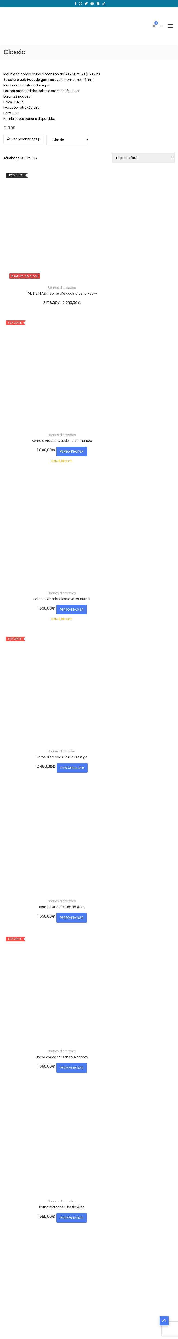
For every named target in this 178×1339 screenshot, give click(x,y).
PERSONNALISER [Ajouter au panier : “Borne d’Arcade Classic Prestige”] (33, 361)
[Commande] (143, 158)
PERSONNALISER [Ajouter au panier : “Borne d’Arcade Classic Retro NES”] (91, 561)
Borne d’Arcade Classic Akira (91, 343)
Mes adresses (18, 1213)
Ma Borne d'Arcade (48, 1319)
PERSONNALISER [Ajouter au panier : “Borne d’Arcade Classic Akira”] (91, 361)
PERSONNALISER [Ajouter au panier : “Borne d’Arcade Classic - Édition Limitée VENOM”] (91, 461)
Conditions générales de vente (121, 1205)
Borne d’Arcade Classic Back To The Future (150, 443)
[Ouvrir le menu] (170, 26)
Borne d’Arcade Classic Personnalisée (92, 236)
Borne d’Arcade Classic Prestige (33, 343)
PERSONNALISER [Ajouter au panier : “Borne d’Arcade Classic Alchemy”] (150, 361)
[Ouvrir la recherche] (162, 26)
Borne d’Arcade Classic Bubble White (150, 651)
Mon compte (18, 1205)
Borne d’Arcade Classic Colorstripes (92, 858)
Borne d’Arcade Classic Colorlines (33, 858)
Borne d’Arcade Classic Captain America (33, 758)
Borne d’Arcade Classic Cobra (150, 758)
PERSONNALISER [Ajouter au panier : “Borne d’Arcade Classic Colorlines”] (33, 876)
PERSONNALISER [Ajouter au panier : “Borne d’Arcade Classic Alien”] (33, 461)
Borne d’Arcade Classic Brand (150, 543)
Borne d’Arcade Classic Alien (33, 443)
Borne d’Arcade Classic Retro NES (92, 543)
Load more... (13, 894)
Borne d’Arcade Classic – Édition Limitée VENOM (92, 443)
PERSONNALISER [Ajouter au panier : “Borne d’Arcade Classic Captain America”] (33, 776)
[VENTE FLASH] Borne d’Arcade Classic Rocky (33, 236)
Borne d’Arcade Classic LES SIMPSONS (33, 543)
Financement (107, 1246)
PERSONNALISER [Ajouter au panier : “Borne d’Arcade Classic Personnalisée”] (91, 254)
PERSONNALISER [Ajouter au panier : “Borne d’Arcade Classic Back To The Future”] (150, 461)
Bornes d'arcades (33, 230)
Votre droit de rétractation (118, 1229)
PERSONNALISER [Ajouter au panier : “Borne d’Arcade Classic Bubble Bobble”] (91, 668)
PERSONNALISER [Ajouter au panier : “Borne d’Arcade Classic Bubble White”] (150, 668)
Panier (12, 1221)
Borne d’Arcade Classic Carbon (92, 758)
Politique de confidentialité (118, 1213)
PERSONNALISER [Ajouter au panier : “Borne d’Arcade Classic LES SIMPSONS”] (33, 561)
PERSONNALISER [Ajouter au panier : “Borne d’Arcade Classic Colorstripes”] (91, 876)
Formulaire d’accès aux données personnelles (133, 1238)
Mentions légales (110, 1221)
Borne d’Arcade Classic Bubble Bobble (92, 651)
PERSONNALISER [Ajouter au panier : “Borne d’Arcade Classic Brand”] (150, 561)
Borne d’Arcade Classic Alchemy (150, 343)
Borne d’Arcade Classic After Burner (150, 236)
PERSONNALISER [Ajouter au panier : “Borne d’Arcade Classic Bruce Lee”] (33, 668)
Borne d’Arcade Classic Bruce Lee (33, 651)
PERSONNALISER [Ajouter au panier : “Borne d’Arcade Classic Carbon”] (91, 776)
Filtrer (169, 957)
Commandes (18, 1229)
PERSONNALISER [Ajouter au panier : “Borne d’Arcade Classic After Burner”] (150, 254)
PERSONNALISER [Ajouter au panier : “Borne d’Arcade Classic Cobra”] (150, 776)
